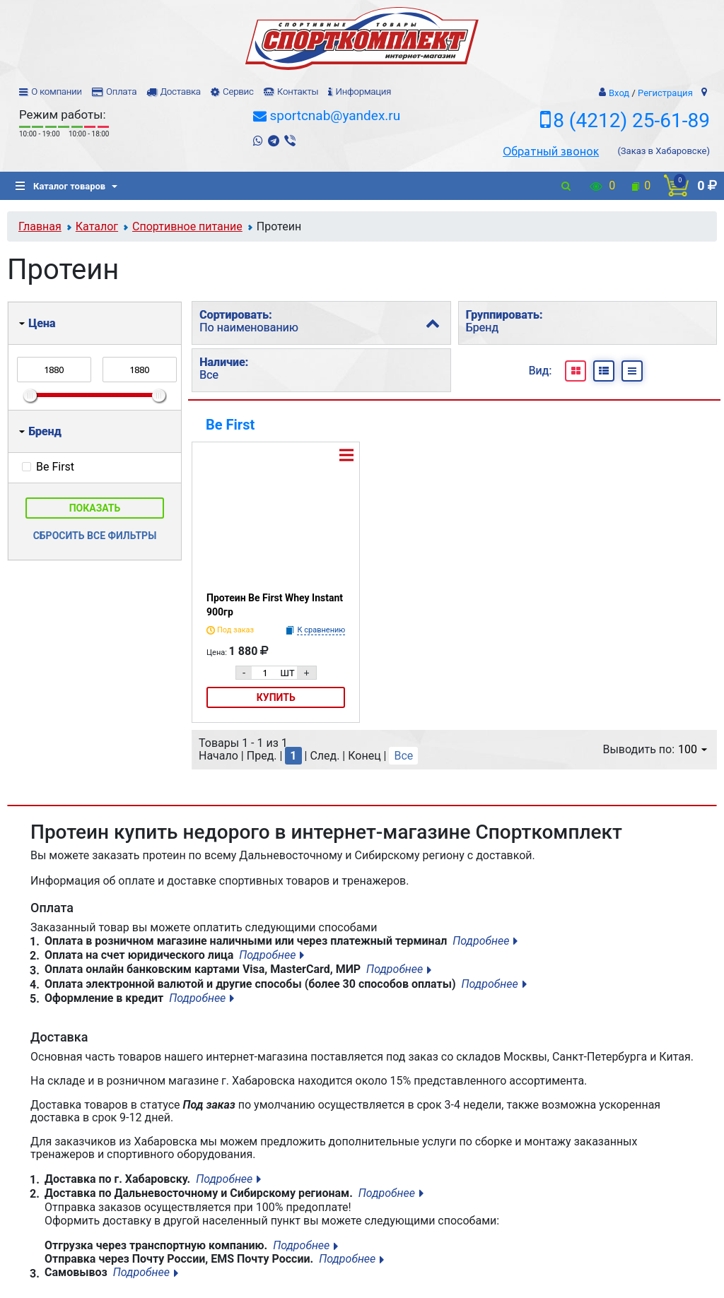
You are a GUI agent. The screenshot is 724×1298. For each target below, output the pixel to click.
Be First (230, 424)
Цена (37, 323)
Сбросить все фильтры (95, 535)
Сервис (238, 91)
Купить (276, 697)
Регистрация (665, 93)
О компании (56, 91)
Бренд (40, 431)
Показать (95, 508)
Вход (619, 93)
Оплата (121, 91)
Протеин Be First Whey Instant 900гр (274, 605)
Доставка (180, 91)
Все (403, 755)
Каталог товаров (60, 186)
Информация (363, 91)
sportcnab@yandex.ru (334, 115)
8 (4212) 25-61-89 (631, 120)
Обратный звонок (551, 151)
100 (692, 749)
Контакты (297, 91)
